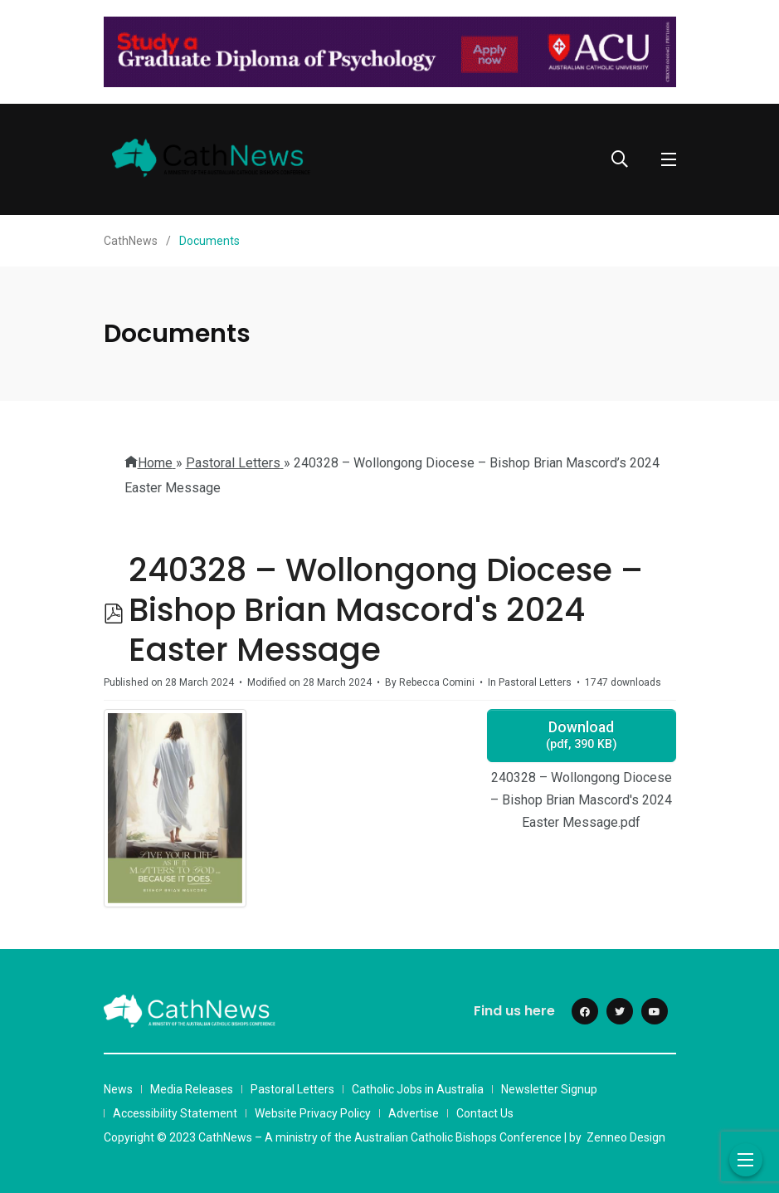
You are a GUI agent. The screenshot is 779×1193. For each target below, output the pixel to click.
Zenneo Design (626, 1137)
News (118, 1089)
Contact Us (485, 1113)
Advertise (413, 1113)
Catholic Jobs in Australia (418, 1089)
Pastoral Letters (292, 1089)
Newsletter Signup (549, 1089)
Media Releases (191, 1089)
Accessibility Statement (175, 1113)
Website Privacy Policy (313, 1113)
